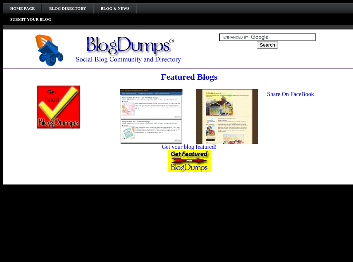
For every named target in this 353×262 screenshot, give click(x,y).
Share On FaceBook (290, 94)
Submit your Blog (30, 19)
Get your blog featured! (189, 147)
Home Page (22, 8)
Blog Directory (67, 8)
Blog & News (115, 8)
